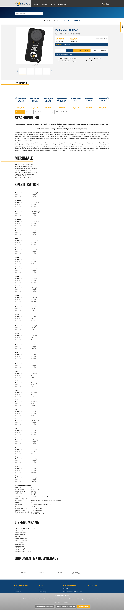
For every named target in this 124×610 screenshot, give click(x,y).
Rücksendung (42, 592)
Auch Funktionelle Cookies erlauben (66, 606)
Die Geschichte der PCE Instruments (72, 592)
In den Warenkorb (82, 50)
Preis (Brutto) (73, 41)
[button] (17, 71)
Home (58, 21)
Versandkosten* (103, 38)
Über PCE (65, 589)
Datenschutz (17, 592)
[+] (71, 50)
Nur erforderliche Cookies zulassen (44, 606)
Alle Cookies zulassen (84, 606)
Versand (41, 589)
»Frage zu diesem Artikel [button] (99, 50)
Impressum (17, 589)
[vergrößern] (34, 46)
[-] (67, 50)
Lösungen (44, 4)
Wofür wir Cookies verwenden (62, 602)
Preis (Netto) (59, 41)
